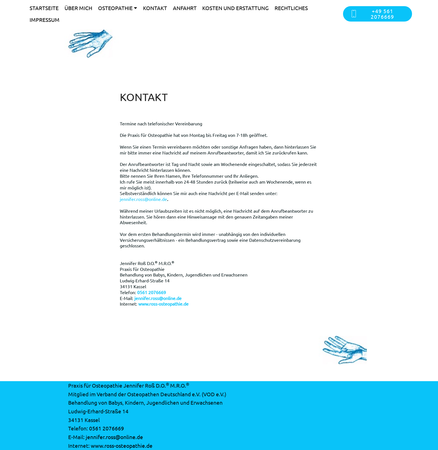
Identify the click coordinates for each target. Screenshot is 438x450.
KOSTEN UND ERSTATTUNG (235, 7)
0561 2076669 (106, 428)
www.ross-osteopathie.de (122, 445)
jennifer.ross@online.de (143, 199)
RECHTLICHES (291, 7)
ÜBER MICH (78, 7)
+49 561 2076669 (372, 14)
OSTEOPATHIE (115, 7)
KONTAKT (155, 7)
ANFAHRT (185, 7)
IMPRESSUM (44, 19)
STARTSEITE (44, 7)
